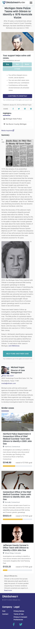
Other (17, 69)
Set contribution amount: (11, 60)
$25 (7, 64)
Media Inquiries (7, 130)
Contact (5, 614)
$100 (27, 64)
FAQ (3, 611)
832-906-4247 (7, 376)
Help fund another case (17, 354)
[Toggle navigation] (31, 3)
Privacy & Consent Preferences (20, 618)
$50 (17, 64)
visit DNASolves (13, 346)
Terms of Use (19, 614)
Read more (8, 590)
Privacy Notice (19, 611)
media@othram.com (8, 383)
